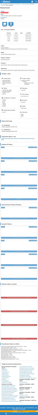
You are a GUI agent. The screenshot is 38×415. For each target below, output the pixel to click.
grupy (20, 401)
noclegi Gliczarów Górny (6, 376)
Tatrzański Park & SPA (19, 158)
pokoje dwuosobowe (23, 382)
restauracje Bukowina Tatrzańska (25, 370)
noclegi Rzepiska (5, 373)
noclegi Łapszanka (5, 380)
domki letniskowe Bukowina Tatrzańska (9, 391)
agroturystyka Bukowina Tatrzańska (8, 385)
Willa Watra (19, 199)
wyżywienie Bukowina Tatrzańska (8, 392)
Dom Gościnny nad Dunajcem (19, 237)
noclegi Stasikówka (5, 375)
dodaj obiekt (22, 409)
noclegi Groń (4, 379)
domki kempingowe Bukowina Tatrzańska (9, 389)
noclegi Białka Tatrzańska (6, 382)
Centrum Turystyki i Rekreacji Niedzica (19, 218)
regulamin (18, 407)
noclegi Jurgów (4, 370)
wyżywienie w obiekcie (23, 395)
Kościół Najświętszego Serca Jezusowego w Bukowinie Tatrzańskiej (19, 325)
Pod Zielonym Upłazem (19, 185)
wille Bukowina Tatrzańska (24, 375)
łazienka (21, 390)
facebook (3, 407)
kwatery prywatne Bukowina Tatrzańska (9, 397)
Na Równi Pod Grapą (18, 251)
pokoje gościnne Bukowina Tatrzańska (26, 368)
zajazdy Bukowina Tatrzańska (25, 376)
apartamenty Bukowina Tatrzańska (8, 387)
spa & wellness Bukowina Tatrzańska (9, 399)
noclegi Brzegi (4, 369)
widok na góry (22, 398)
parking (20, 385)
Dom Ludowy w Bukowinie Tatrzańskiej (19, 311)
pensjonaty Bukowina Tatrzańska (25, 366)
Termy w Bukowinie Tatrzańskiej (19, 338)
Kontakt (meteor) (11, 407)
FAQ (22, 407)
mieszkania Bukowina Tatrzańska (8, 398)
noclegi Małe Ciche (5, 377)
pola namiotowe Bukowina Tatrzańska (26, 369)
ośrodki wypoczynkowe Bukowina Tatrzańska (10, 401)
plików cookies (20, 411)
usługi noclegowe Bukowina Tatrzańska (27, 373)
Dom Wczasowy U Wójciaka (19, 278)
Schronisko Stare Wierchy (19, 265)
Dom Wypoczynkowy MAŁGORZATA (19, 171)
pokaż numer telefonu (4, 12)
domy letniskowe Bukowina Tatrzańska (9, 388)
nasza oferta (16, 409)
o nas (36, 407)
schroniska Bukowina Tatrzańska (25, 372)
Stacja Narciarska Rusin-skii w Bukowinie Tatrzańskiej (19, 297)
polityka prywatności (29, 407)
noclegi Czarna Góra (5, 372)
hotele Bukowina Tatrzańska (7, 394)
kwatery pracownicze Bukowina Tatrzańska (10, 395)
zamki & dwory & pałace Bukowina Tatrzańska (28, 378)
